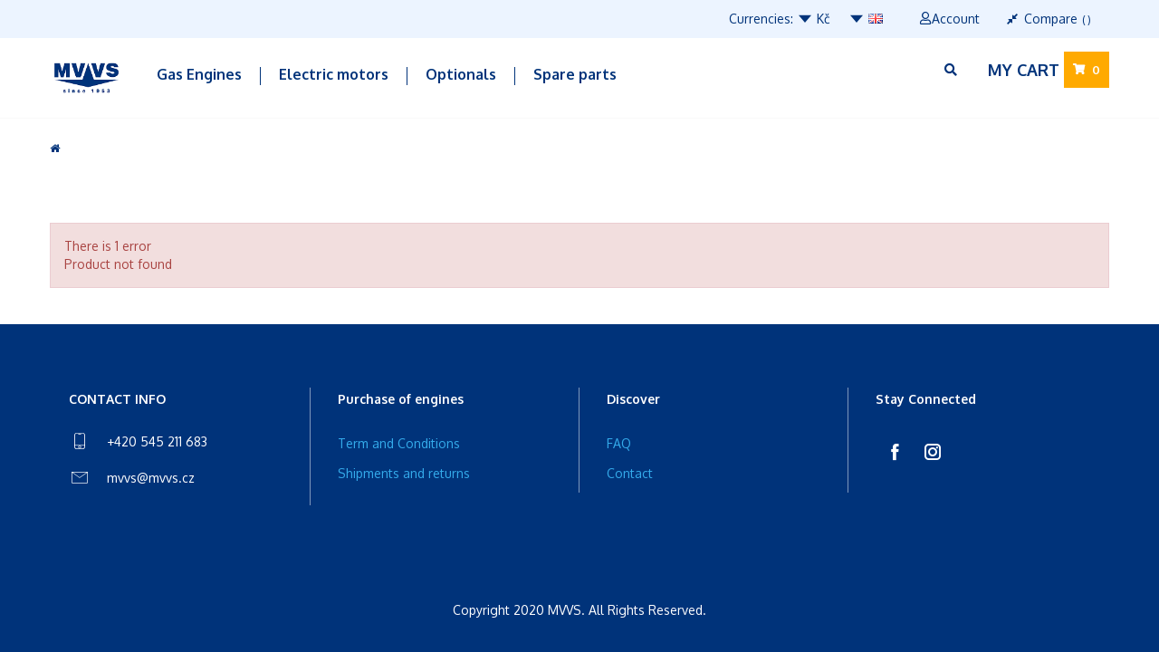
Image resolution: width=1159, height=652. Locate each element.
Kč (813, 18)
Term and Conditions (399, 443)
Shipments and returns (404, 473)
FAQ (619, 443)
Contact (630, 473)
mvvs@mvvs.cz (151, 477)
